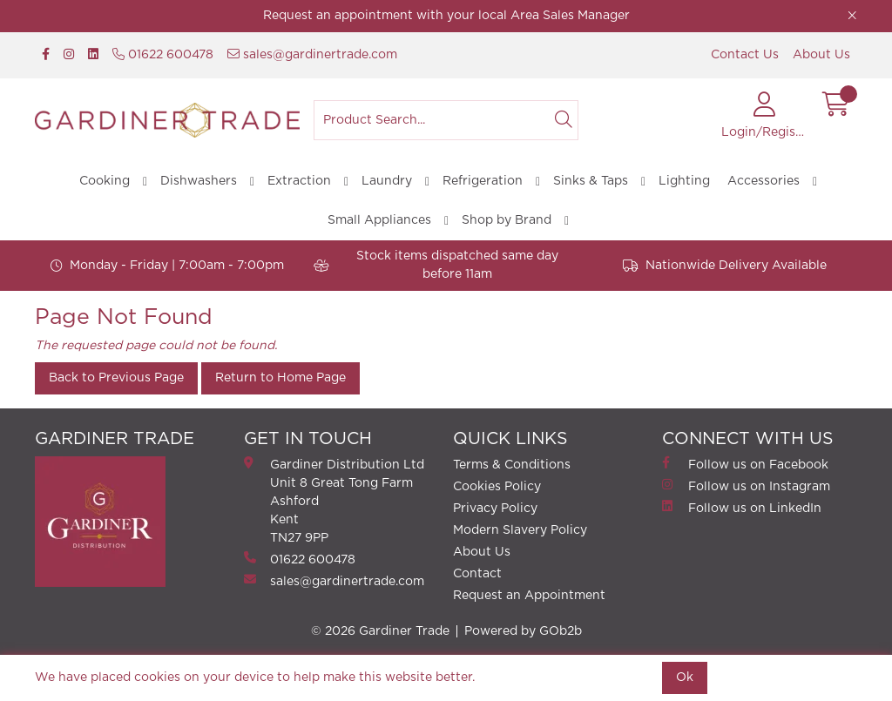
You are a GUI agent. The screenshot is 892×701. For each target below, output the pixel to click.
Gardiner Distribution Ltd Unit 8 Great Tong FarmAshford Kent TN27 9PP (334, 500)
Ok (684, 677)
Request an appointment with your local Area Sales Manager (446, 16)
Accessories (763, 181)
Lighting (684, 181)
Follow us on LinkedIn (741, 507)
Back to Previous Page (116, 378)
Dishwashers (198, 181)
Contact (477, 574)
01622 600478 (162, 54)
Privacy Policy (495, 508)
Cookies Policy (497, 487)
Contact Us (745, 55)
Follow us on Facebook (745, 463)
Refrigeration (483, 181)
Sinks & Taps (590, 181)
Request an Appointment (529, 596)
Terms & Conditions (512, 465)
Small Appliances (379, 220)
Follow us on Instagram (746, 485)
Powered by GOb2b (523, 631)
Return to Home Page (280, 378)
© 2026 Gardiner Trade (380, 631)
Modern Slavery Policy (520, 530)
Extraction (299, 181)
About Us (821, 55)
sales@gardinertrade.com (312, 54)
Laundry (387, 181)
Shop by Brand (506, 220)
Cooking (104, 181)
